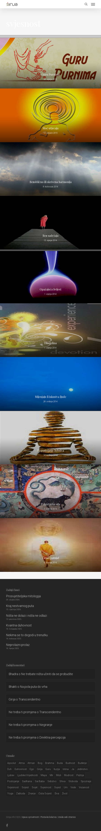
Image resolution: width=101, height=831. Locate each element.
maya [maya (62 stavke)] (44, 775)
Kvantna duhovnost (19, 625)
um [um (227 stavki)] (66, 787)
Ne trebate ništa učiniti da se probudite (47, 674)
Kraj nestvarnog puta (20, 606)
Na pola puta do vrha (33, 686)
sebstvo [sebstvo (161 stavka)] (51, 781)
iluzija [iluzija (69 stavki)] (57, 769)
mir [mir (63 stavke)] (51, 775)
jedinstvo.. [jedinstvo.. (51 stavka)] (83, 769)
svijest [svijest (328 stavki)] (25, 787)
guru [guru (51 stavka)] (48, 769)
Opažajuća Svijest (50, 289)
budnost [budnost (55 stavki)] (70, 763)
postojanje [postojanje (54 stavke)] (13, 781)
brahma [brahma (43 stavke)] (49, 763)
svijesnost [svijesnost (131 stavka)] (13, 787)
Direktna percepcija (52, 737)
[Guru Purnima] (50, 61)
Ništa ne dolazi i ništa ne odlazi (26, 615)
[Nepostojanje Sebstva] (50, 437)
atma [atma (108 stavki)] (22, 763)
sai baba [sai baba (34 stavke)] (40, 781)
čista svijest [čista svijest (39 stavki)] (45, 793)
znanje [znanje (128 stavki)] (32, 793)
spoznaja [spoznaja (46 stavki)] (86, 781)
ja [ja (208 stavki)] (73, 769)
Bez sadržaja (50, 235)
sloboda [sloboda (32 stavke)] (73, 781)
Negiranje (45, 725)
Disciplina (50, 343)
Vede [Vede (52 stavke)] (73, 787)
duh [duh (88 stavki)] (9, 769)
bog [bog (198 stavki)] (40, 763)
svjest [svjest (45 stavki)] (57, 787)
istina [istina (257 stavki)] (66, 769)
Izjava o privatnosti (30, 817)
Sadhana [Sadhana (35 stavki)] (27, 781)
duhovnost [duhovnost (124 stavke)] (21, 769)
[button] (93, 4)
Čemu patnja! (50, 558)
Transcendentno (29, 699)
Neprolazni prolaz (18, 645)
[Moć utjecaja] (50, 115)
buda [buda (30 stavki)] (60, 763)
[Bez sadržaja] (50, 223)
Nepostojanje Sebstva (50, 450)
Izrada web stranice (67, 817)
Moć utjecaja (50, 128)
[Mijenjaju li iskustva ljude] (50, 384)
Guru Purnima (51, 74)
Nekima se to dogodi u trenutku (27, 635)
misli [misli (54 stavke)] (58, 775)
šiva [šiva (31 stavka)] (57, 793)
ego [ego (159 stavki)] (32, 769)
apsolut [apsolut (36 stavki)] (11, 763)
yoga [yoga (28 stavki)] (10, 793)
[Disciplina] (50, 330)
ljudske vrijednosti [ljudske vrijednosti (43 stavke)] (27, 775)
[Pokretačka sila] (50, 491)
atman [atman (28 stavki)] (31, 763)
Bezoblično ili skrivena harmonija (51, 182)
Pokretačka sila (50, 504)
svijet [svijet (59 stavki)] (34, 787)
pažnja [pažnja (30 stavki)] (80, 775)
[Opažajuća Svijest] (50, 276)
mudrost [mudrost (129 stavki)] (68, 775)
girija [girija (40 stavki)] (39, 769)
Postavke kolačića (48, 817)
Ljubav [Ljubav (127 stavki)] (10, 775)
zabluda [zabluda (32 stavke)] (20, 793)
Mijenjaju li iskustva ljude (50, 397)
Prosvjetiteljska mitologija (23, 596)
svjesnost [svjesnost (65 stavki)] (45, 787)
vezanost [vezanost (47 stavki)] (84, 787)
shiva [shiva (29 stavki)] (62, 781)
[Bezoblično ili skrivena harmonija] (50, 169)
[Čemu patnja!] (50, 545)
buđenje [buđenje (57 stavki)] (82, 763)
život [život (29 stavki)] (64, 793)
